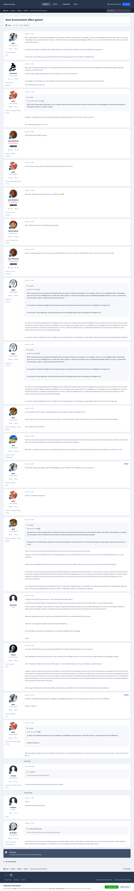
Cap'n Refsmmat (13, 141)
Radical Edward (13, 231)
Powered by (122, 880)
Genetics (26, 25)
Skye (13, 445)
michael (13, 776)
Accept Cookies (111, 887)
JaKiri (13, 101)
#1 (39, 289)
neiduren (13, 807)
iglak (13, 418)
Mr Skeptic (13, 833)
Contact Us (16, 880)
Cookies (23, 880)
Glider (13, 290)
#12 (39, 529)
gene (9, 25)
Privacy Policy (8, 880)
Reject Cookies (125, 887)
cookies (14, 888)
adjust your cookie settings (56, 888)
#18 (39, 732)
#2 (43, 101)
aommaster (13, 73)
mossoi (13, 655)
